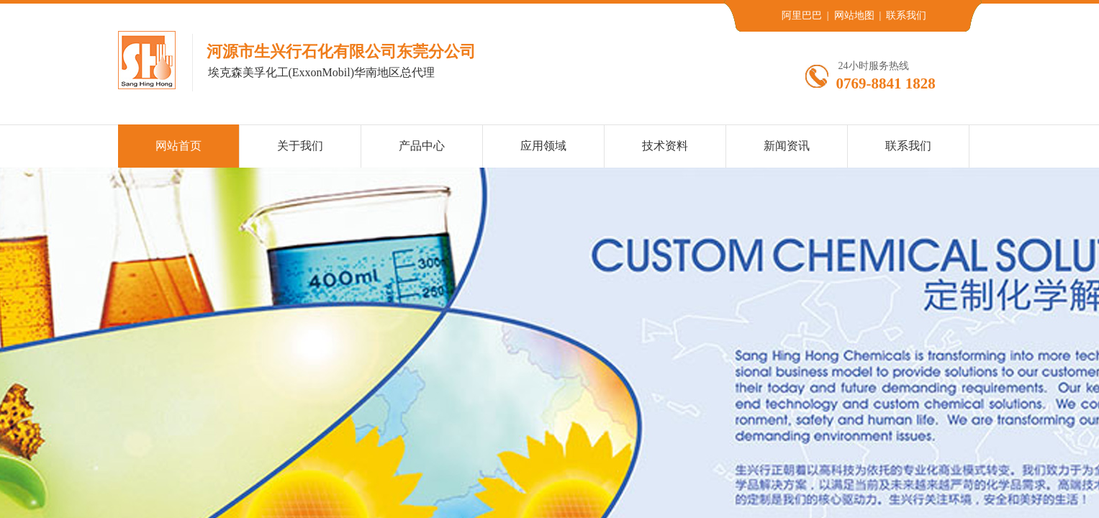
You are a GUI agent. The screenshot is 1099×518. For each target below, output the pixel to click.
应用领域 (543, 146)
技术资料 (665, 146)
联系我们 (908, 146)
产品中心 (422, 146)
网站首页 (178, 146)
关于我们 (300, 146)
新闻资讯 (787, 146)
